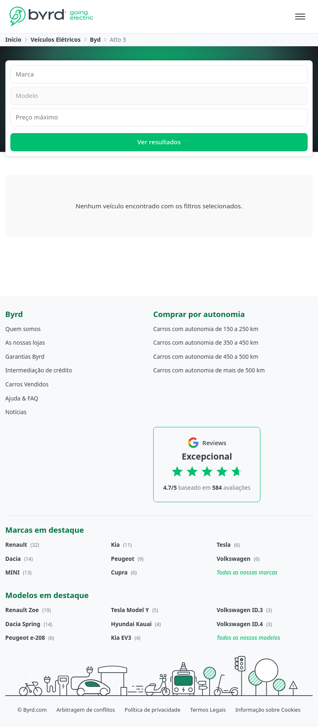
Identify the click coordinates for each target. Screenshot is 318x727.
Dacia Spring (23, 624)
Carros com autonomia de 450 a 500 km (205, 356)
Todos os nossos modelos (248, 637)
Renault (16, 544)
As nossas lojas (25, 342)
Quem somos (23, 329)
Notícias (15, 412)
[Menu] (300, 16)
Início (13, 39)
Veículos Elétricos (56, 39)
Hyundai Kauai (131, 624)
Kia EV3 (121, 637)
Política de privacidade (153, 709)
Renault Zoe (22, 610)
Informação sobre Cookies (268, 709)
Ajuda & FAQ (21, 398)
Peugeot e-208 (25, 637)
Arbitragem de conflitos (85, 709)
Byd (95, 39)
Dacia (13, 559)
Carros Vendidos (26, 384)
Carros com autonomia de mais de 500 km (209, 370)
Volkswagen (234, 559)
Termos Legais (208, 709)
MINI (12, 572)
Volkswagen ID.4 (240, 624)
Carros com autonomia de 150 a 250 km (205, 329)
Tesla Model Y (130, 610)
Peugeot (123, 559)
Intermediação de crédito (38, 370)
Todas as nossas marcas (247, 572)
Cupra (119, 572)
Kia (115, 544)
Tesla (224, 544)
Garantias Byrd (24, 356)
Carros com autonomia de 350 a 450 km (205, 342)
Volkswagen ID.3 (240, 610)
